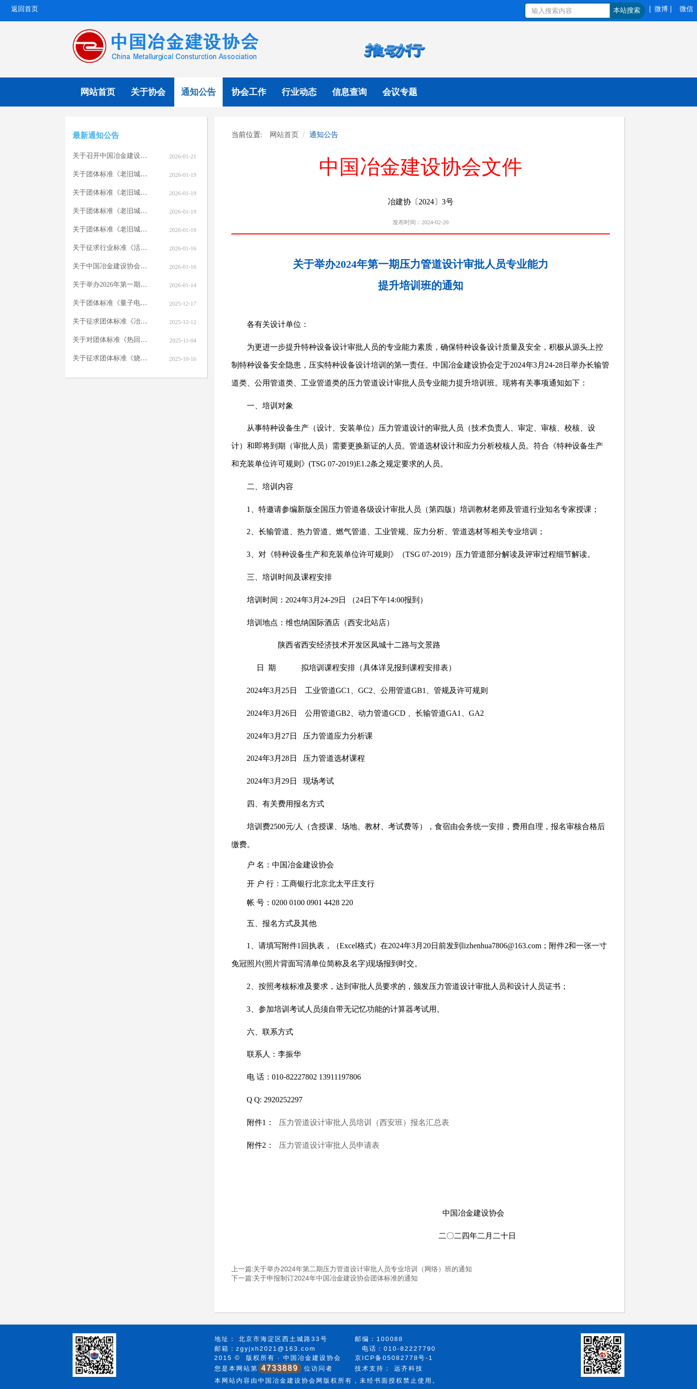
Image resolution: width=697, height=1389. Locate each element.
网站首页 (97, 92)
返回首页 (24, 9)
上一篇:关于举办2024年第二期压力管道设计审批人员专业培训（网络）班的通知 (351, 1269)
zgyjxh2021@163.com (276, 1348)
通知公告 (198, 92)
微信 (686, 9)
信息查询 (349, 92)
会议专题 (399, 92)
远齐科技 (408, 1368)
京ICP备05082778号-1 (394, 1357)
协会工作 (248, 92)
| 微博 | (660, 9)
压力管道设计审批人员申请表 (329, 1145)
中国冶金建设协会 (312, 1357)
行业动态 (299, 92)
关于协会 (148, 92)
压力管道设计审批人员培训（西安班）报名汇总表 (364, 1122)
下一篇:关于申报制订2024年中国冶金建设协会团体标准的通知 (324, 1278)
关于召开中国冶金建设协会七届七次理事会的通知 (147, 155)
